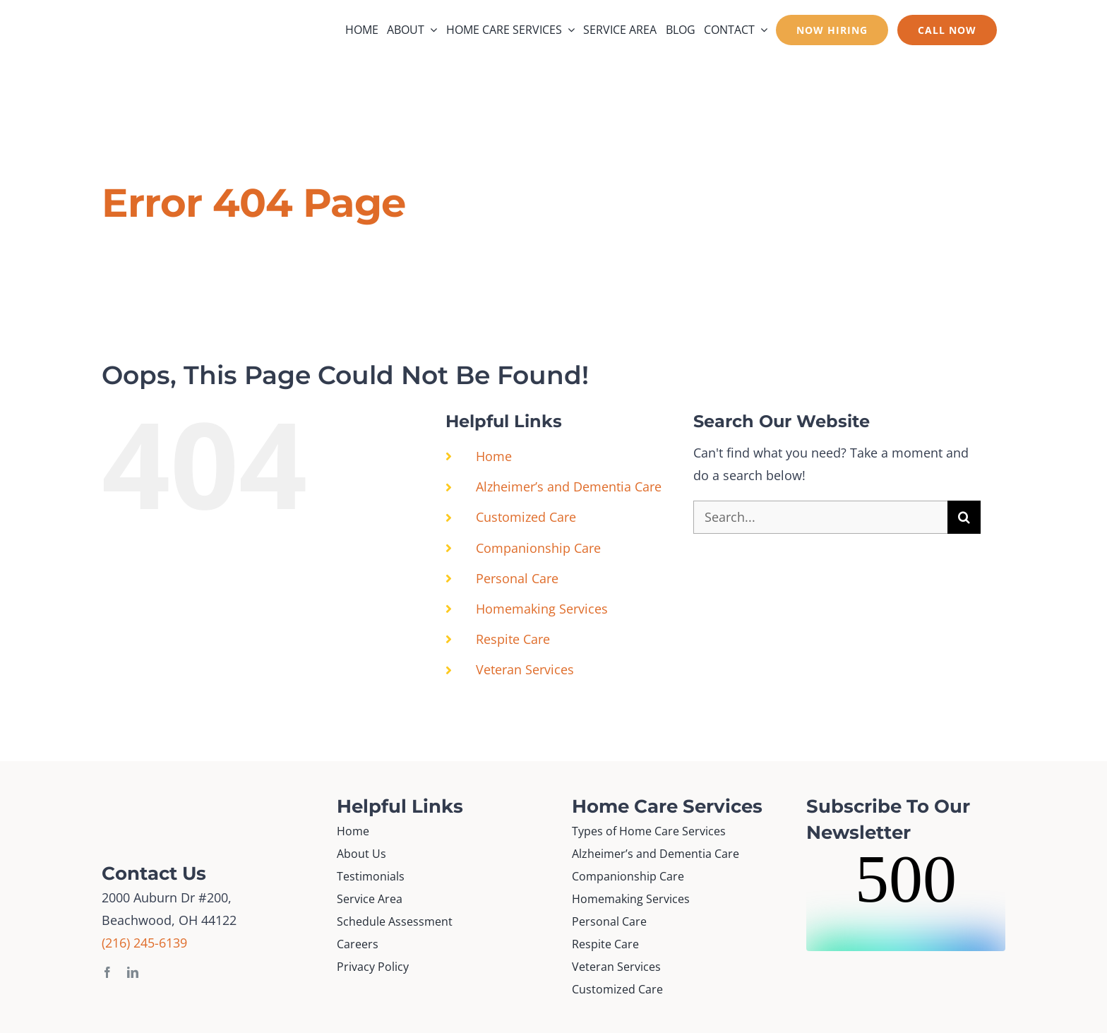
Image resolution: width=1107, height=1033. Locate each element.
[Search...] (820, 517)
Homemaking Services (542, 608)
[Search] (964, 517)
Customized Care (526, 516)
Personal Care (517, 578)
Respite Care (513, 639)
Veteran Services (525, 669)
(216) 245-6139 (144, 942)
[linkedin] (132, 972)
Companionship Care (538, 547)
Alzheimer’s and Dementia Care (569, 486)
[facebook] (107, 972)
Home (494, 456)
